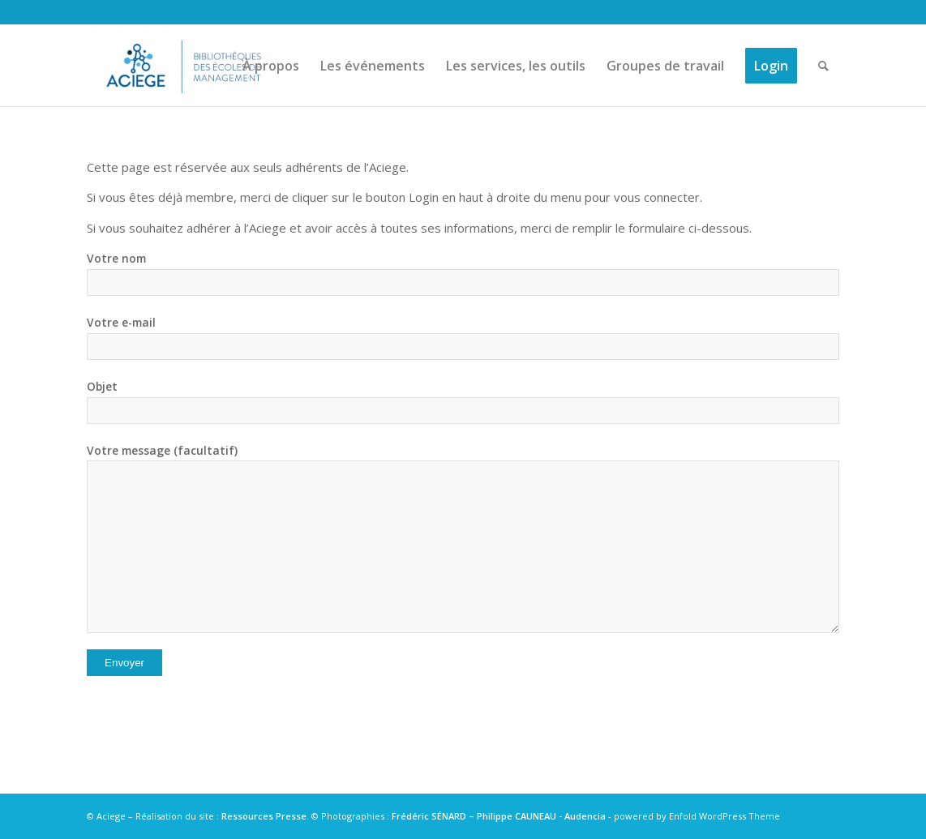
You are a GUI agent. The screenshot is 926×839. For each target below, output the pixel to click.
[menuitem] (271, 65)
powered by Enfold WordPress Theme (697, 816)
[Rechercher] (823, 65)
